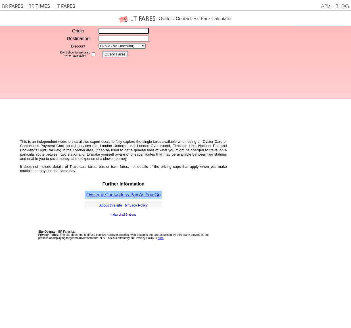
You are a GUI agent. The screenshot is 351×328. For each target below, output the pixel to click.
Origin (78, 30)
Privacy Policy (136, 205)
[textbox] (124, 31)
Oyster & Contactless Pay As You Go (123, 194)
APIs (325, 6)
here (160, 238)
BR (12, 6)
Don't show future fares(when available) (75, 54)
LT (65, 6)
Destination (78, 38)
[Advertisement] (251, 62)
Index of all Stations (123, 214)
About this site (110, 205)
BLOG (342, 6)
